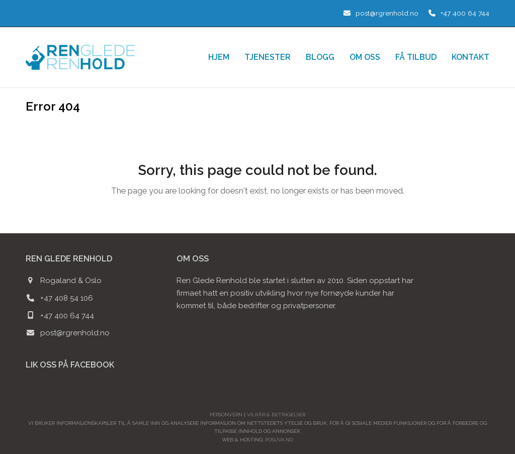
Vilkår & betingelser (276, 414)
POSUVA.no (279, 439)
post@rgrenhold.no (387, 13)
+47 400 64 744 (465, 13)
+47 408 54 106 (66, 298)
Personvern (226, 414)
